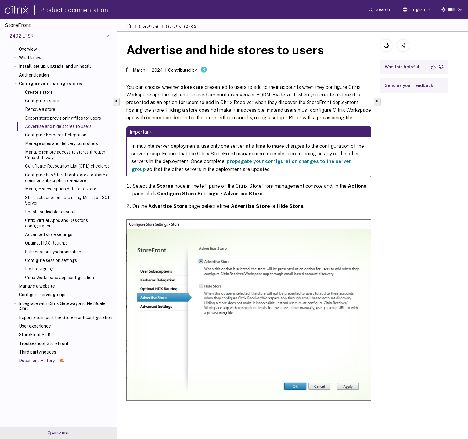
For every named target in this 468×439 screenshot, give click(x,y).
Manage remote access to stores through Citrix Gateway (65, 155)
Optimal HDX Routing (46, 243)
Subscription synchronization (53, 251)
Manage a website (37, 286)
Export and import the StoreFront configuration (65, 317)
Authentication (34, 75)
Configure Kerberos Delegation (55, 134)
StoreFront (148, 26)
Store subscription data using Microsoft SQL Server (67, 200)
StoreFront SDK (35, 334)
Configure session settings (51, 260)
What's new (30, 57)
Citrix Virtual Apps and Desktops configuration (56, 223)
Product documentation (74, 10)
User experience (35, 326)
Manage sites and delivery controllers (61, 143)
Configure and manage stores (50, 83)
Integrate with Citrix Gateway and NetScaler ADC (63, 306)
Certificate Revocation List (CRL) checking (67, 166)
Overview (28, 49)
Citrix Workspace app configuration (59, 277)
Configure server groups (43, 294)
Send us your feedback (409, 85)
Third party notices (37, 352)
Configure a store (42, 100)
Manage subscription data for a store (60, 189)
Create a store (39, 92)
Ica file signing (39, 269)
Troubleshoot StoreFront (44, 343)
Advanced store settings (48, 234)
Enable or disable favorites (51, 211)
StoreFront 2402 (180, 26)
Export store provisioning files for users (63, 118)
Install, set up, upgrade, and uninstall (55, 66)
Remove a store (40, 109)
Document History (41, 360)
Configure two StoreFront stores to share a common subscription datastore (67, 177)
